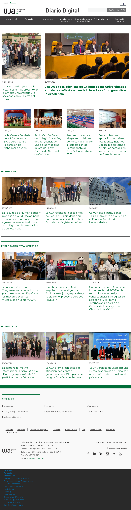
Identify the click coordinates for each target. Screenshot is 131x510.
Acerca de (110, 430)
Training (7, 492)
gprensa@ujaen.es (35, 458)
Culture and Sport (12, 502)
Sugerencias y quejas (117, 448)
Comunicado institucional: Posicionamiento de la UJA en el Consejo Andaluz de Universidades (107, 217)
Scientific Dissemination (14, 505)
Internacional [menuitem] (47, 19)
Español (13, 3)
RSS (83, 430)
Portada (9, 430)
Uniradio (56, 430)
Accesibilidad (96, 430)
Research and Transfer (14, 497)
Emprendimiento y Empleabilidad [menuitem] (83, 20)
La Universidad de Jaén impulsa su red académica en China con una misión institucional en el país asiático (109, 372)
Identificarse (11, 432)
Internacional (92, 406)
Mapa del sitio (71, 430)
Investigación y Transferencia (15, 412)
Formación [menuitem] (29, 19)
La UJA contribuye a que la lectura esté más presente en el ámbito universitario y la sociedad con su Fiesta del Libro (20, 93)
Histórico (21, 430)
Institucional (7, 406)
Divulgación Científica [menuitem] (120, 20)
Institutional (9, 489)
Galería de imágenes (39, 430)
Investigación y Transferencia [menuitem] (65, 20)
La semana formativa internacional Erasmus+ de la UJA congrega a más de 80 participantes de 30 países (20, 372)
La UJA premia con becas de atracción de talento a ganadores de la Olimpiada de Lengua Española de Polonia (64, 372)
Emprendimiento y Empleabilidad (59, 412)
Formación (49, 406)
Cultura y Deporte (95, 412)
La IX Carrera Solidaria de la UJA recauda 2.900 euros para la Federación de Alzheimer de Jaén (17, 141)
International (9, 494)
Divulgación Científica (11, 417)
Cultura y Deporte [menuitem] (102, 19)
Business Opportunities (14, 500)
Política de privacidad (117, 442)
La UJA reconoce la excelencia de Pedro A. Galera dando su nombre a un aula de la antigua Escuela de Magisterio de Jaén (65, 217)
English (6, 3)
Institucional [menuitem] (11, 19)
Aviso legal (99, 442)
